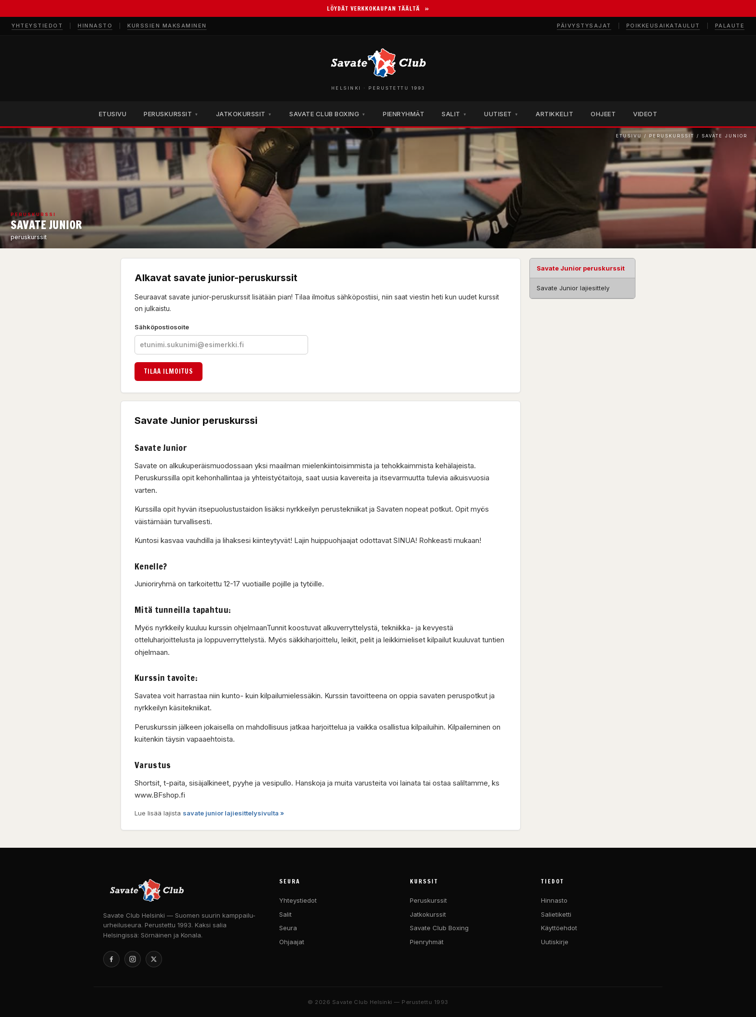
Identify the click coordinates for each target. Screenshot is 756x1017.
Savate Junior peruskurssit (581, 268)
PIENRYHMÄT (403, 114)
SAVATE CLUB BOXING (327, 114)
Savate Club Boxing (439, 928)
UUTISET (501, 114)
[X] (154, 959)
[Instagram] (132, 959)
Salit (285, 914)
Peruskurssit (671, 135)
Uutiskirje (554, 942)
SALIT (454, 114)
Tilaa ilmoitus (168, 371)
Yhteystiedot (37, 25)
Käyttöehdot (559, 928)
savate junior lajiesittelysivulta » (233, 813)
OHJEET (603, 114)
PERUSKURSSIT (171, 114)
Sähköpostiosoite (221, 338)
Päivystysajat (584, 25)
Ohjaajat (291, 942)
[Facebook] (111, 959)
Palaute (730, 25)
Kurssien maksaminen (167, 25)
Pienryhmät (427, 942)
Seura (288, 928)
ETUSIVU (113, 114)
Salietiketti (556, 914)
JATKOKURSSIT (244, 114)
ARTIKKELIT (554, 114)
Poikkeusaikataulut (663, 25)
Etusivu (629, 135)
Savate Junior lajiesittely (573, 288)
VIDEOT (645, 114)
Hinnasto (95, 25)
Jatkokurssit (428, 914)
